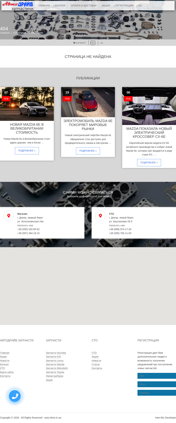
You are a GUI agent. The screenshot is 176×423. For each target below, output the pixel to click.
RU (140, 5)
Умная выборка (54, 376)
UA (101, 43)
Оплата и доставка (84, 5)
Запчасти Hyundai (56, 352)
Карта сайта (7, 372)
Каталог (60, 5)
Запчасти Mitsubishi (57, 368)
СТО (2, 368)
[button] (78, 299)
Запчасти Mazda (55, 364)
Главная (44, 5)
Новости (4, 360)
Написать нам (25, 225)
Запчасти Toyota (55, 372)
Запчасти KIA (53, 356)
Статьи (95, 364)
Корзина (79, 43)
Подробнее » (27, 150)
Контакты (5, 376)
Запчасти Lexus (54, 360)
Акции (106, 5)
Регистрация (124, 5)
